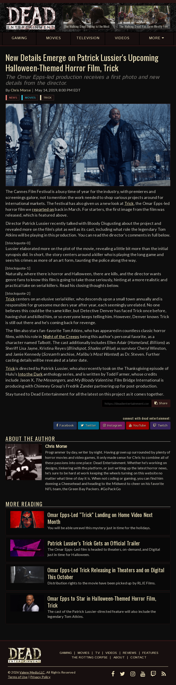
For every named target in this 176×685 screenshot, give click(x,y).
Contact (138, 657)
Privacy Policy (40, 677)
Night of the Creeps (61, 336)
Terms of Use (18, 677)
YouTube (137, 425)
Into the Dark (30, 374)
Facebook (65, 425)
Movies (30, 98)
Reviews (129, 653)
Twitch (160, 425)
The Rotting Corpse (90, 657)
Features (150, 653)
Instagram (112, 425)
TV (97, 653)
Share (161, 403)
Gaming (66, 653)
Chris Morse (21, 90)
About (119, 657)
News (13, 98)
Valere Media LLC (32, 672)
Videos (111, 653)
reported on (43, 209)
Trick (48, 98)
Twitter (88, 425)
